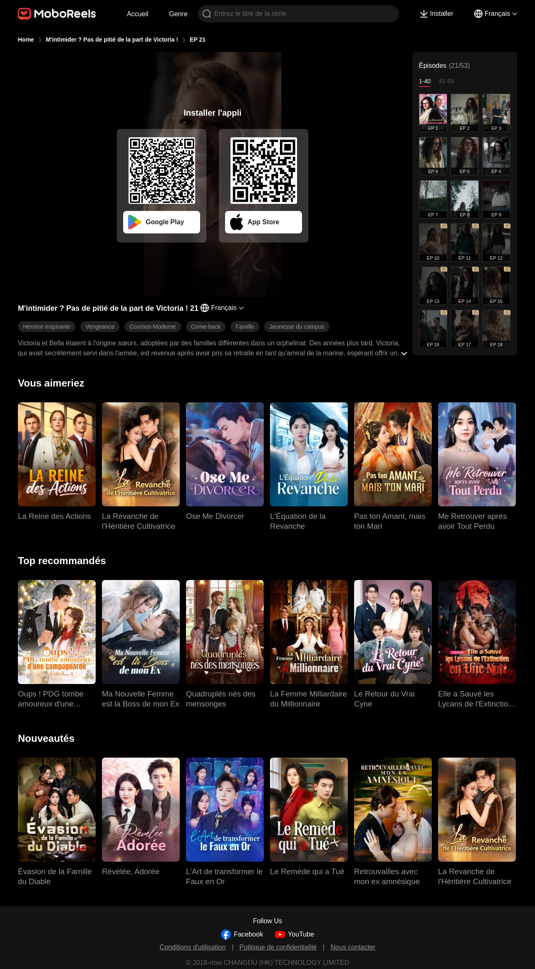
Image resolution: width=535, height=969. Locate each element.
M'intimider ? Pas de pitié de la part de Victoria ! (112, 39)
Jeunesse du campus (296, 326)
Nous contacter (353, 947)
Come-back (206, 326)
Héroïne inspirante (46, 326)
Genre (178, 13)
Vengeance (99, 326)
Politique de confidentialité (278, 947)
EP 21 (198, 39)
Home (26, 39)
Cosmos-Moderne (152, 326)
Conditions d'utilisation (193, 947)
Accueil (138, 13)
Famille (244, 326)
